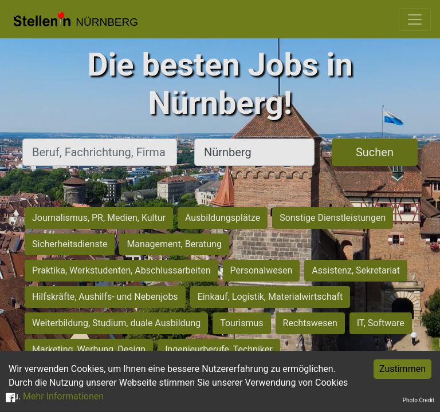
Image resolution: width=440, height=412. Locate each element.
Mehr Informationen (63, 396)
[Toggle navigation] (415, 19)
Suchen (375, 152)
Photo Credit (418, 400)
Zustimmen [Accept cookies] (402, 368)
